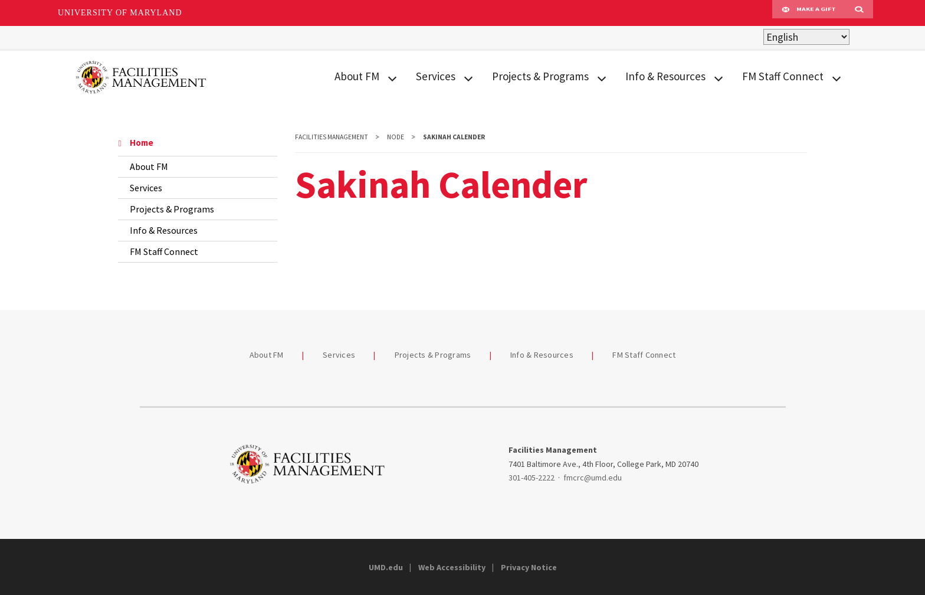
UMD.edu (386, 567)
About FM (356, 76)
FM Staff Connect (783, 76)
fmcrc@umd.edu (592, 477)
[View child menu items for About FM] (392, 77)
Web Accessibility (452, 567)
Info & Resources (665, 76)
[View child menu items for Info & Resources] (719, 77)
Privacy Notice (529, 567)
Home (135, 142)
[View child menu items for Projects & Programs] (602, 77)
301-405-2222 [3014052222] (532, 477)
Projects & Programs (540, 76)
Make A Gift (809, 13)
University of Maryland (120, 12)
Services (435, 76)
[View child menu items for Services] (468, 77)
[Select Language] (806, 37)
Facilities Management (331, 137)
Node (395, 137)
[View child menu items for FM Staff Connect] (836, 77)
